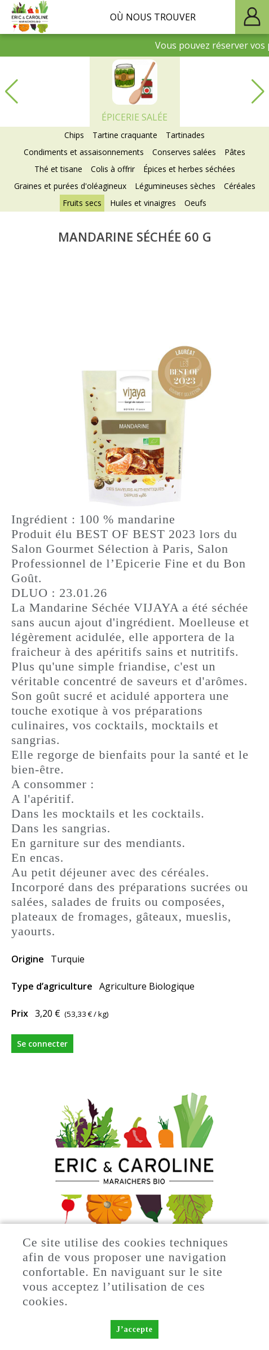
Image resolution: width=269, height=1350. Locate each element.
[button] (257, 92)
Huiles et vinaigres (143, 202)
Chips (74, 135)
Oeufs (195, 202)
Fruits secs (82, 202)
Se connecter (42, 1043)
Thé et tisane (58, 169)
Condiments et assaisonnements (84, 152)
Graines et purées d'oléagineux (70, 185)
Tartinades (185, 135)
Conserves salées (184, 152)
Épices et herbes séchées (189, 169)
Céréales (239, 185)
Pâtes (234, 152)
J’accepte (134, 1330)
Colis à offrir (113, 169)
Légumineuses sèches (175, 185)
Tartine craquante (124, 135)
